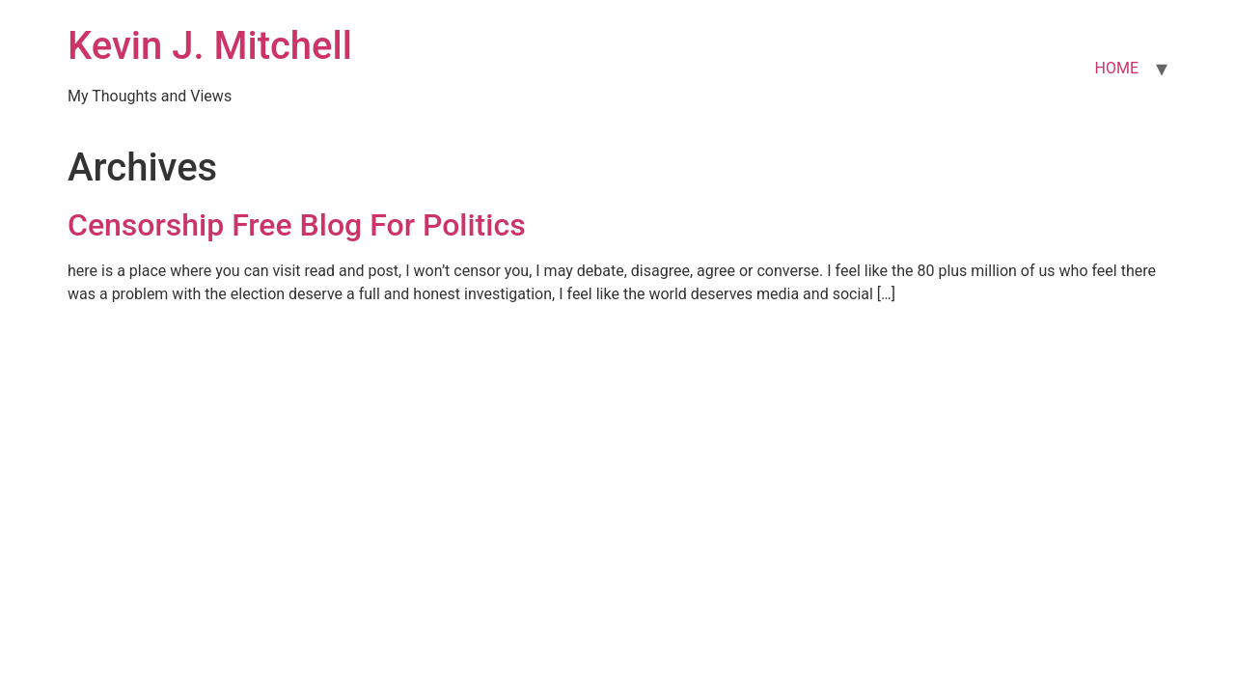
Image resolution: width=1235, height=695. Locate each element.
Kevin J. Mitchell (210, 46)
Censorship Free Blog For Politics (297, 225)
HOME (1117, 68)
